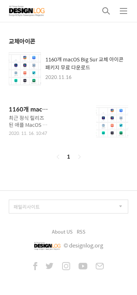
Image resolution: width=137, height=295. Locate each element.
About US (62, 231)
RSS (81, 231)
